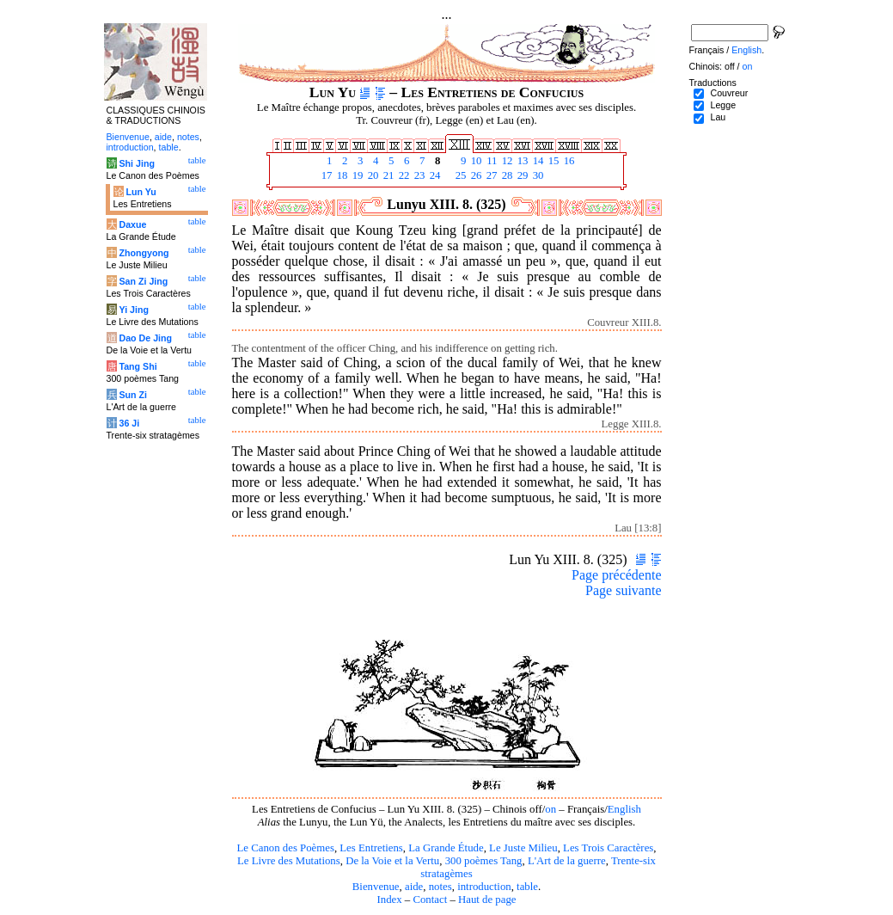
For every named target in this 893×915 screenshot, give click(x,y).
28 (506, 175)
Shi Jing (136, 163)
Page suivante (623, 590)
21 (388, 175)
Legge (723, 105)
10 (475, 161)
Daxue (132, 224)
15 (553, 161)
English (624, 809)
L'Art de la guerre (567, 861)
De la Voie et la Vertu (392, 861)
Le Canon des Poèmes (285, 848)
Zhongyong (143, 253)
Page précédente (616, 575)
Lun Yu (140, 192)
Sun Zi (133, 395)
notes (440, 887)
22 (403, 175)
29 (522, 175)
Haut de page (487, 900)
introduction (484, 887)
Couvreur (729, 93)
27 (491, 175)
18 (341, 175)
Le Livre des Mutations (288, 861)
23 (418, 175)
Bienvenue (376, 887)
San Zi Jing (143, 281)
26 (475, 175)
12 (506, 161)
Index (388, 900)
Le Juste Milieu (523, 848)
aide (414, 887)
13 (522, 161)
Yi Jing (134, 309)
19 (357, 175)
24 (434, 175)
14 (537, 161)
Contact (430, 900)
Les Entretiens (371, 848)
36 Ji (129, 423)
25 (460, 175)
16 (568, 161)
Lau (717, 117)
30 (537, 175)
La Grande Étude (445, 848)
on (550, 809)
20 (372, 175)
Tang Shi (137, 366)
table (527, 887)
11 (491, 161)
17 (326, 175)
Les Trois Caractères (608, 848)
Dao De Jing (145, 338)
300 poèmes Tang (484, 861)
